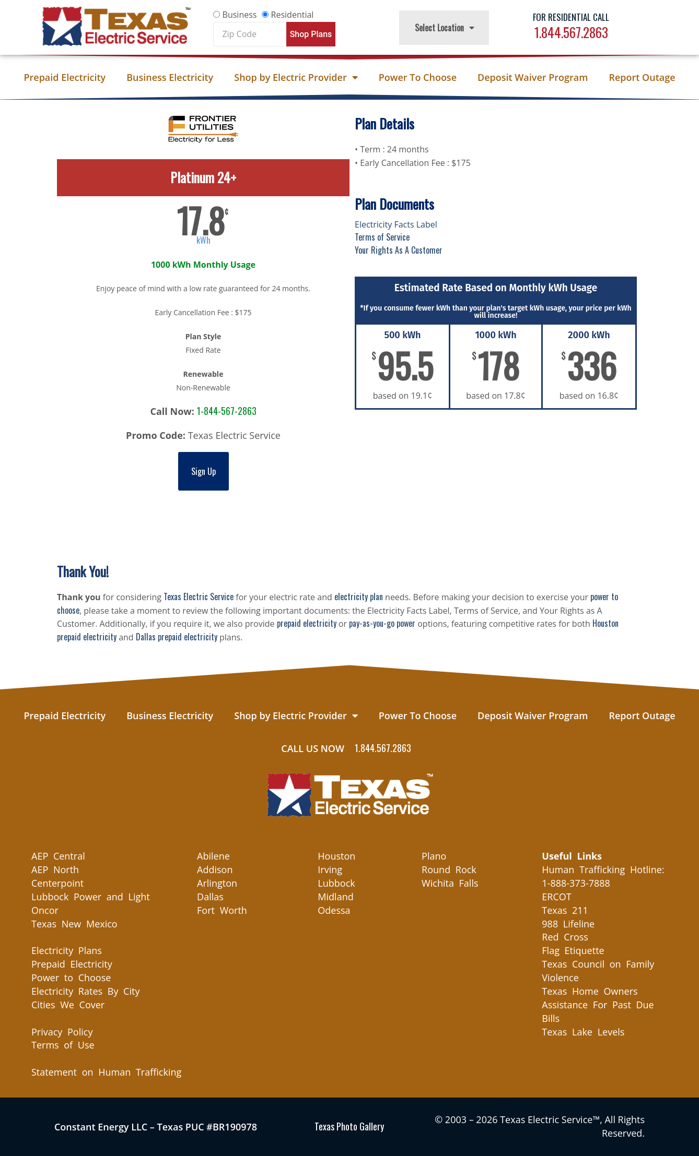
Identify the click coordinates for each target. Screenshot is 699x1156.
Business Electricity (169, 77)
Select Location (444, 27)
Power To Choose (418, 77)
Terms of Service (382, 237)
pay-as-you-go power (382, 623)
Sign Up (203, 471)
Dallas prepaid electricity (176, 636)
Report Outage (642, 77)
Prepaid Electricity (65, 77)
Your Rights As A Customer (398, 250)
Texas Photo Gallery (349, 1126)
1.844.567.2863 (571, 32)
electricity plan (358, 596)
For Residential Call (571, 16)
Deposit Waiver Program (532, 77)
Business (240, 14)
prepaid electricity (306, 623)
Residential (292, 14)
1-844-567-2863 (227, 411)
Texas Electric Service (199, 596)
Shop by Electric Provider (295, 77)
